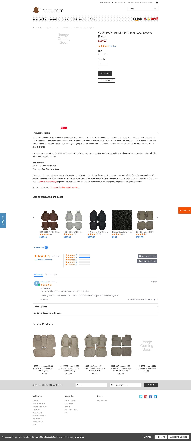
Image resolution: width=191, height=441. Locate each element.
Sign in (137, 2)
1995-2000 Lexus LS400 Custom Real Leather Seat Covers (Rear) (43, 368)
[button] (34, 217)
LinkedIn (155, 396)
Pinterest (145, 396)
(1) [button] (76, 257)
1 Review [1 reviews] (112, 46)
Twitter (141, 396)
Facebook (150, 396)
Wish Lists (130, 2)
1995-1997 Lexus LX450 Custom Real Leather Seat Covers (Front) (69, 368)
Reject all (161, 437)
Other (92, 19)
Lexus (57, 28)
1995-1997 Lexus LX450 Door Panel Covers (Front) (146, 367)
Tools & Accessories (79, 19)
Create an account (147, 2)
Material (65, 19)
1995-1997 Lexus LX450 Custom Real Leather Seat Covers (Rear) (95, 368)
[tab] (38, 275)
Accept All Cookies (178, 437)
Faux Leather (54, 19)
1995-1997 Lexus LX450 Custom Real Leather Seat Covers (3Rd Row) (120, 368)
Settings (147, 437)
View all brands (102, 400)
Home (35, 28)
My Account (121, 2)
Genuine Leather (39, 19)
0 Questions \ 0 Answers (43, 260)
